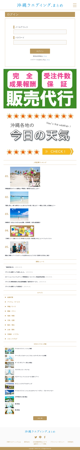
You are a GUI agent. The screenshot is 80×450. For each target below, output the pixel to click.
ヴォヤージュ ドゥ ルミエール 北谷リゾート (27, 376)
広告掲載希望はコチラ (40, 442)
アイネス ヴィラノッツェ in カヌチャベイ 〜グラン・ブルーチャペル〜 (34, 390)
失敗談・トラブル (12, 334)
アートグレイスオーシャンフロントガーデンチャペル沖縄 (30, 355)
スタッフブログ (11, 339)
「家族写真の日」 (13, 267)
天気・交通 (9, 320)
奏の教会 (17, 410)
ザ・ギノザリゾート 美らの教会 (23, 362)
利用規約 (70, 442)
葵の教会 (17, 404)
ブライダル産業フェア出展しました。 (19, 272)
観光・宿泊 (9, 325)
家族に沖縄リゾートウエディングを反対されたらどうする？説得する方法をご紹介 (27, 255)
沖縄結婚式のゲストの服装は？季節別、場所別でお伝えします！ (22, 188)
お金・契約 (9, 329)
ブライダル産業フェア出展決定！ (17, 286)
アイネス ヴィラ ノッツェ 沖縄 (23, 348)
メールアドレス (21, 27)
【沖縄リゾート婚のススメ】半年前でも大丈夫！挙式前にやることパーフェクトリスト (28, 238)
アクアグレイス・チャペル (22, 369)
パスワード (19, 38)
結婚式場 (9, 297)
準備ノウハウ (10, 306)
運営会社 (27, 442)
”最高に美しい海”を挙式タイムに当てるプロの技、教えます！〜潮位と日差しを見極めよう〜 (30, 205)
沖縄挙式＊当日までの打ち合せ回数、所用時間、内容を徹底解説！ (23, 222)
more (40, 418)
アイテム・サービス (12, 302)
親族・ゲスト (10, 311)
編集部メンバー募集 (40, 444)
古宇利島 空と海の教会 (21, 397)
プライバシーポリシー (57, 442)
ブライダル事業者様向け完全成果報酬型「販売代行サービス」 (25, 281)
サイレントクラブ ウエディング (23, 383)
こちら (45, 56)
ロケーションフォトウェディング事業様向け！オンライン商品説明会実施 (28, 277)
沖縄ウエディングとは (14, 442)
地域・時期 (9, 316)
